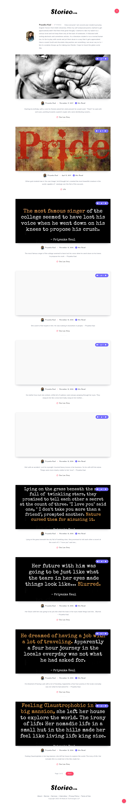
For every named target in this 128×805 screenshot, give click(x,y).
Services (54, 796)
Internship (63, 796)
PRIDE (25, 164)
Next (70, 773)
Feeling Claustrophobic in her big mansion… (44, 737)
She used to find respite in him (42, 308)
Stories (46, 796)
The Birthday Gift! (33, 91)
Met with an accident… (36, 450)
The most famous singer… (38, 236)
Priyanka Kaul (45, 25)
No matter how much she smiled (43, 377)
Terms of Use (86, 796)
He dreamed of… (32, 666)
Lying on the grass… (35, 522)
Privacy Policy (74, 796)
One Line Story (64, 117)
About (39, 796)
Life (64, 189)
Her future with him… (35, 594)
